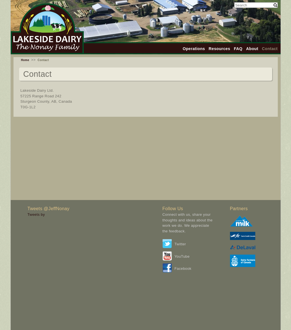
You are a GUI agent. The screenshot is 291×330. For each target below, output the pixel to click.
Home (25, 60)
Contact (270, 48)
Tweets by (36, 214)
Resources (219, 48)
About (252, 48)
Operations (194, 48)
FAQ (238, 48)
